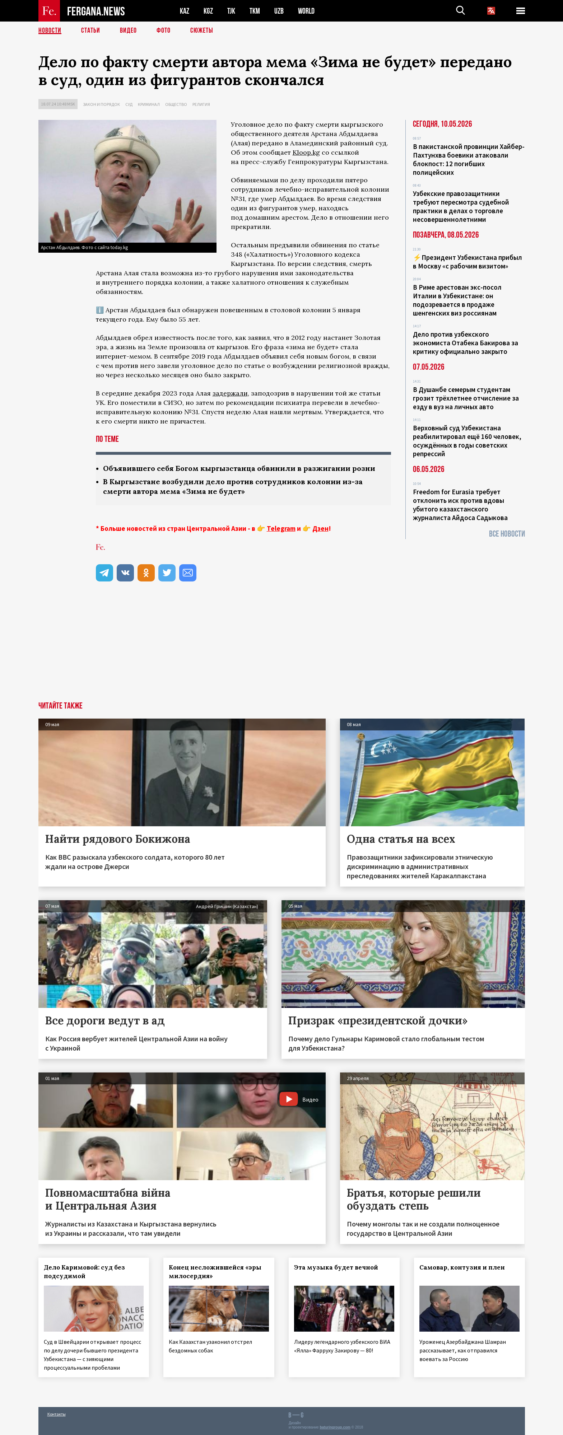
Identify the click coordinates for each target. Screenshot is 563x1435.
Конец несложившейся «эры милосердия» (215, 1271)
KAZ (184, 10)
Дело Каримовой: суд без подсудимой (84, 1271)
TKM (255, 10)
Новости (49, 30)
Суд (128, 104)
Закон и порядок (101, 104)
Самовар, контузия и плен (462, 1267)
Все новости (507, 534)
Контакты (56, 1414)
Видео (128, 30)
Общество (176, 104)
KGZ (208, 10)
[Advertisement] (281, 648)
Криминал (149, 104)
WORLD (306, 10)
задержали (230, 393)
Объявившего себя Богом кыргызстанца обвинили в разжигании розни (239, 468)
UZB (279, 10)
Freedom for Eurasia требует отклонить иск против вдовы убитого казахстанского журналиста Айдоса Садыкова (460, 504)
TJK (231, 10)
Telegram (281, 528)
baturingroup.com (335, 1427)
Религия (201, 104)
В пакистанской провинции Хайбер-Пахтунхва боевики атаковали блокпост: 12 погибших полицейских (469, 159)
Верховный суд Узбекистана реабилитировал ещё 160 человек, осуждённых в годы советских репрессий (467, 441)
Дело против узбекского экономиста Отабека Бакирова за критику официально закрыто (465, 343)
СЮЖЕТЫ (201, 30)
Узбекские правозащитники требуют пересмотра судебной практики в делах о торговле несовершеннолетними (461, 206)
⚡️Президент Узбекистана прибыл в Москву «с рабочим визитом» (467, 261)
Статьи (90, 30)
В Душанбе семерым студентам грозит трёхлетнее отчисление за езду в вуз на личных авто (466, 398)
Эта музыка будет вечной (336, 1267)
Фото (164, 30)
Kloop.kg (306, 152)
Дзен (320, 528)
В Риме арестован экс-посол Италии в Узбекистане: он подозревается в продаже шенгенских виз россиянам (457, 300)
